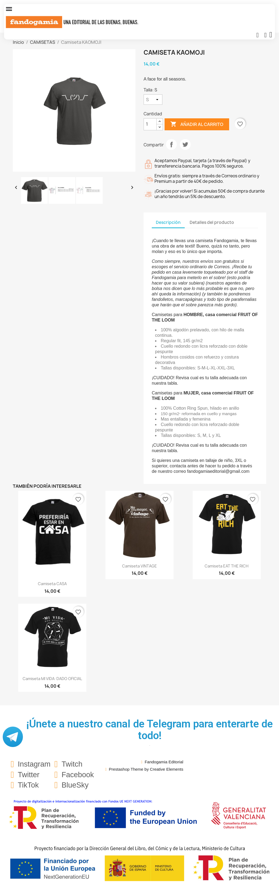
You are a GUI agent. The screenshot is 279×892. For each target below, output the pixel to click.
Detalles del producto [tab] (212, 222)
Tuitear (185, 144)
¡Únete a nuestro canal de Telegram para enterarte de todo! (149, 730)
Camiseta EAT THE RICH (226, 566)
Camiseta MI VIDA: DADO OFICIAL (52, 678)
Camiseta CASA (52, 583)
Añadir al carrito (196, 124)
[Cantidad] (150, 124)
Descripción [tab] (168, 222)
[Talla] (153, 99)
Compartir (171, 144)
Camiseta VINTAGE (139, 566)
